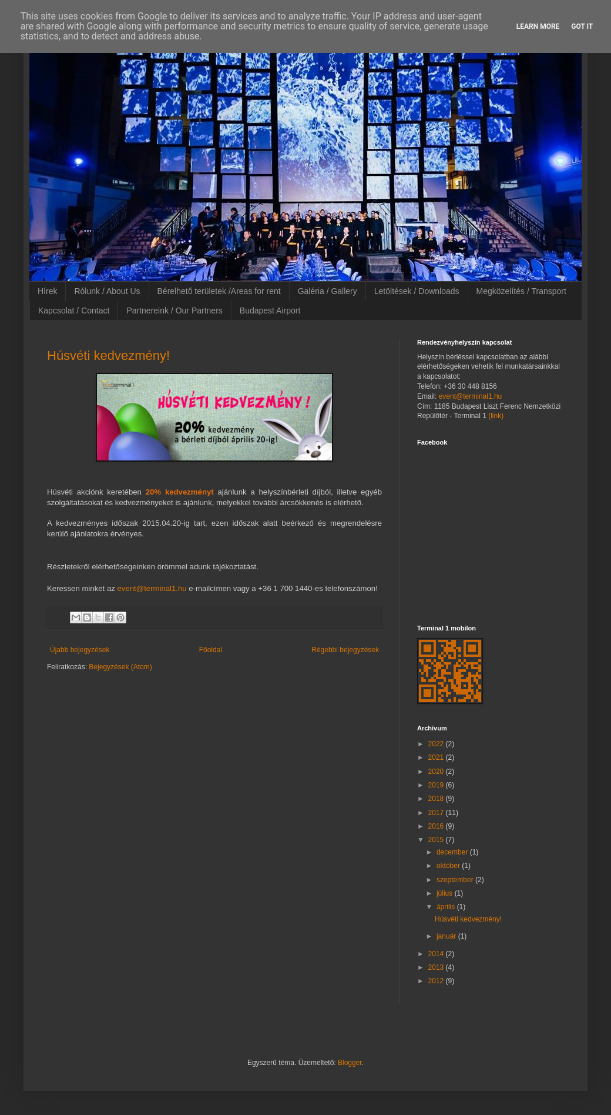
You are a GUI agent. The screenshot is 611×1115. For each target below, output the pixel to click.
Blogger (350, 1063)
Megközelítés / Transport (521, 291)
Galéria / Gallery (327, 291)
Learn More (538, 26)
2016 (437, 826)
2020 (437, 771)
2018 (437, 798)
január (447, 936)
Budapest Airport (270, 310)
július (446, 893)
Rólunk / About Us (107, 291)
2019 (437, 785)
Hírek (47, 291)
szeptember (456, 880)
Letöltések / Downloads (416, 291)
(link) (495, 416)
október (449, 866)
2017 (437, 813)
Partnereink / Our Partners (174, 310)
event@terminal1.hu (151, 588)
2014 (437, 954)
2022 (437, 744)
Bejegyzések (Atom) (120, 667)
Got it (582, 26)
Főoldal (210, 650)
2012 (437, 981)
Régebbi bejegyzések (345, 650)
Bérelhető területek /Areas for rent (219, 291)
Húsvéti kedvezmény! (108, 355)
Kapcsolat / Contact (73, 310)
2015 (437, 840)
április (447, 907)
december (453, 852)
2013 (437, 967)
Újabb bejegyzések (79, 650)
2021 (437, 757)
